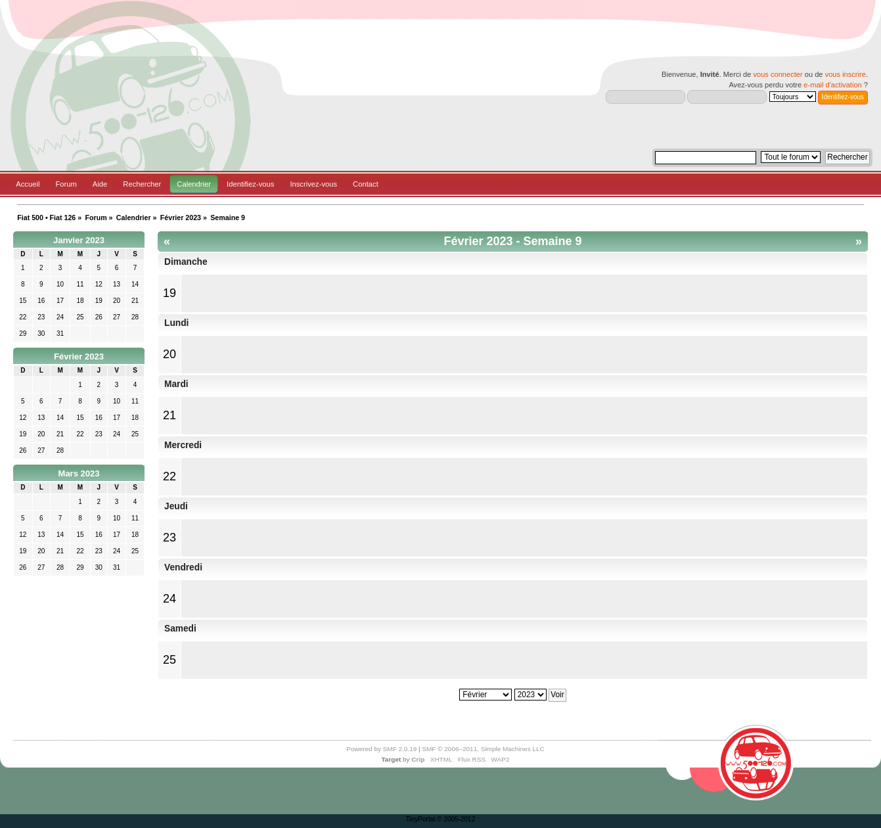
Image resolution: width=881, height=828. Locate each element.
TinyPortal (421, 819)
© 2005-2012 (456, 819)
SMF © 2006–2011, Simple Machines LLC (483, 748)
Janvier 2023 (78, 240)
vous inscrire (845, 74)
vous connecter (777, 74)
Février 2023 (79, 356)
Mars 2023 (79, 473)
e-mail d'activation (832, 85)
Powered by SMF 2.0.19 (381, 748)
